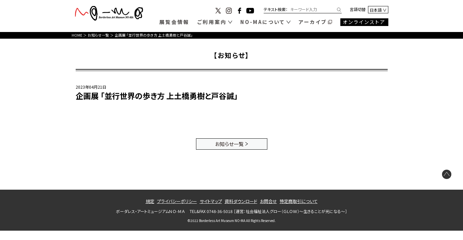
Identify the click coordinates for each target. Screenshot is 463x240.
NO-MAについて (262, 21)
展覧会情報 (174, 21)
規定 (150, 201)
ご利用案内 (212, 21)
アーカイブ (313, 21)
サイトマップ (211, 201)
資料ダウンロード (241, 201)
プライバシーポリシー (177, 201)
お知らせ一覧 (98, 35)
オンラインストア (364, 21)
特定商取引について (299, 201)
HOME (77, 35)
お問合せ (268, 201)
